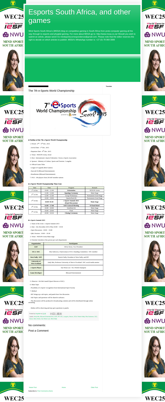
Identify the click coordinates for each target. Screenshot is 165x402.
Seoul (31, 319)
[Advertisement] (82, 61)
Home (64, 387)
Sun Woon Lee (45, 319)
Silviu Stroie (36, 319)
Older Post (94, 387)
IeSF (55, 316)
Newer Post (33, 387)
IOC (61, 316)
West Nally (54, 319)
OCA (75, 316)
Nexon (71, 316)
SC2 (95, 316)
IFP (59, 316)
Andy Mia (36, 316)
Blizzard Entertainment (47, 316)
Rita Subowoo (90, 316)
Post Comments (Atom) (45, 391)
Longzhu (66, 316)
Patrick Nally (81, 316)
